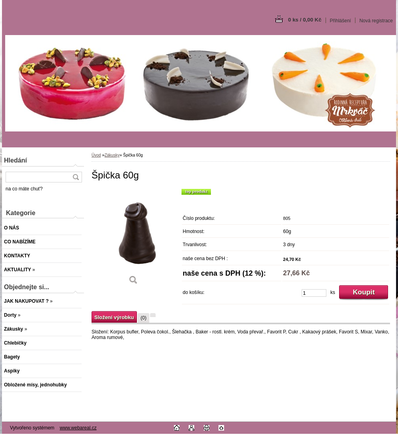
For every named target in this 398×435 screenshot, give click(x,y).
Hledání (15, 160)
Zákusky (112, 155)
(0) (143, 318)
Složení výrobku (114, 317)
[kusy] (314, 293)
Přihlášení (340, 21)
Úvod (96, 155)
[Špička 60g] (133, 239)
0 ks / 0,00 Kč (305, 20)
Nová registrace (376, 21)
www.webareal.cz (78, 428)
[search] (76, 177)
